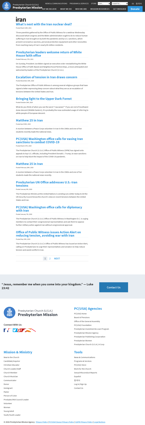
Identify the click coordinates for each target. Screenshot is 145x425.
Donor (6, 384)
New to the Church (11, 357)
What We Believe (48, 9)
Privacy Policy (42, 422)
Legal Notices (99, 422)
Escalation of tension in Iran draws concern (46, 77)
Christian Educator (11, 365)
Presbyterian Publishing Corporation (89, 336)
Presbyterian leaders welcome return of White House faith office (49, 53)
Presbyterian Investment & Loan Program (91, 329)
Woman (7, 407)
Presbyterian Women (83, 340)
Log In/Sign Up (80, 384)
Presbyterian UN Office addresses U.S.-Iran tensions (46, 184)
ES (133, 3)
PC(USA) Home (80, 313)
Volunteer (8, 403)
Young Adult (9, 411)
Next (57, 258)
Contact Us (113, 287)
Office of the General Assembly (87, 321)
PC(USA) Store (80, 365)
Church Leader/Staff (12, 369)
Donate (135, 9)
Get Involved (119, 9)
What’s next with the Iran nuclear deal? (44, 24)
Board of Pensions (82, 317)
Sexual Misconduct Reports (85, 372)
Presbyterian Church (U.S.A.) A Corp (89, 344)
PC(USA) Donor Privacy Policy (61, 422)
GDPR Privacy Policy (84, 422)
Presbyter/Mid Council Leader (16, 399)
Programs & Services (79, 3)
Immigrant (8, 388)
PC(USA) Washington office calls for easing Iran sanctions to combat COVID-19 (49, 140)
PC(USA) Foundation (83, 325)
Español (77, 376)
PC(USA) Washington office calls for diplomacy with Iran (49, 209)
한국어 (139, 3)
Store (93, 3)
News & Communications (56, 3)
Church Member (10, 372)
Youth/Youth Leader (12, 415)
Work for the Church (82, 369)
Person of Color (10, 395)
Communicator (10, 380)
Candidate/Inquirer (12, 361)
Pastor (6, 392)
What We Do (66, 9)
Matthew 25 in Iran (29, 120)
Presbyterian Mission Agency (86, 333)
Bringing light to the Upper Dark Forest (44, 99)
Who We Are (81, 9)
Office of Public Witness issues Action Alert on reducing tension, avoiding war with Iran (48, 233)
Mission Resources (99, 9)
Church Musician (11, 376)
